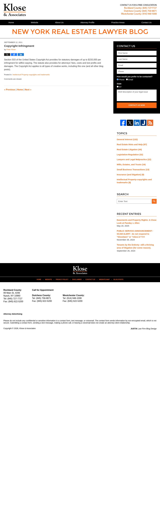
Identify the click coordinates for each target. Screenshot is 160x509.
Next (28, 89)
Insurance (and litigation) (130, 174)
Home (11, 22)
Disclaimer (76, 279)
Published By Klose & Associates (138, 9)
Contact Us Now (136, 105)
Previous (9, 89)
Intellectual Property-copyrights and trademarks (31, 75)
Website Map (104, 279)
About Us (59, 22)
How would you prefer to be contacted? (134, 77)
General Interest (127, 139)
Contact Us (90, 279)
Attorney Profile (87, 22)
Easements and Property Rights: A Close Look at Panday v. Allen (136, 221)
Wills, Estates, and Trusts (131, 164)
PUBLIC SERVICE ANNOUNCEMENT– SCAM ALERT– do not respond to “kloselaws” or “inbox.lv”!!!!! (135, 234)
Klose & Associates (27, 328)
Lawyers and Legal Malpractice (134, 159)
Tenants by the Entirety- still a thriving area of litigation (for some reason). (135, 246)
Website (34, 22)
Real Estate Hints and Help (132, 144)
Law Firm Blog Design (144, 329)
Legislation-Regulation (130, 154)
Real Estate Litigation (129, 149)
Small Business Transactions (133, 169)
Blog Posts (118, 279)
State (119, 84)
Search (154, 201)
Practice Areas (118, 22)
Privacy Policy (62, 279)
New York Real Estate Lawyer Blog (14, 9)
